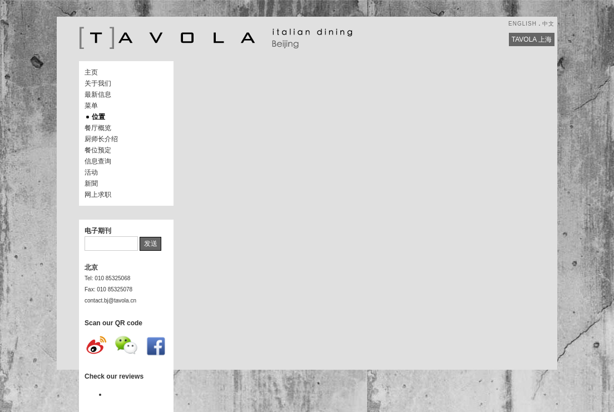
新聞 (91, 183)
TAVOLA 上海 (532, 39)
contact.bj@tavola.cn (110, 300)
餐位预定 (98, 150)
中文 (548, 24)
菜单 (91, 106)
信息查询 (98, 161)
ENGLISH (522, 24)
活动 (91, 172)
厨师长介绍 (101, 139)
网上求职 (98, 194)
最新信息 (98, 94)
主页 (91, 72)
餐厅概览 (98, 128)
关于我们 (98, 83)
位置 (98, 117)
